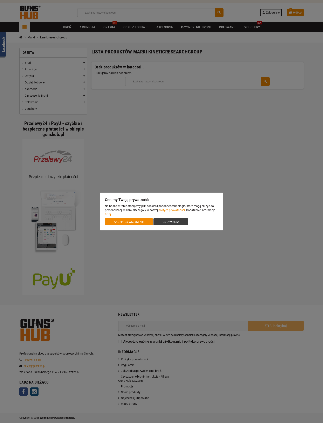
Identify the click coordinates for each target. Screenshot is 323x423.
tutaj (108, 214)
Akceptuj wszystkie (129, 221)
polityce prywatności (171, 210)
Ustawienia (171, 221)
